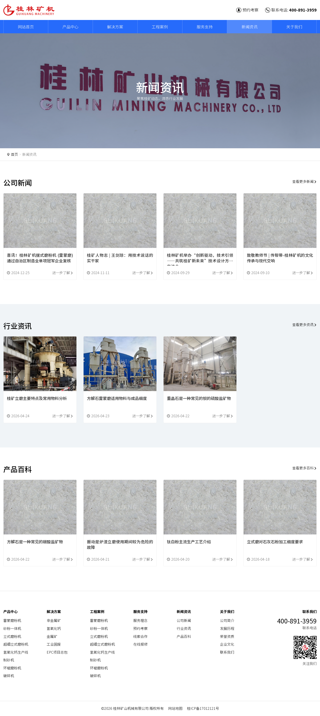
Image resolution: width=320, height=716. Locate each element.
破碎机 (8, 675)
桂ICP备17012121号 (203, 708)
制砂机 (8, 660)
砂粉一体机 (12, 628)
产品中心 (70, 27)
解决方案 (115, 27)
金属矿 (52, 636)
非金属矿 (54, 620)
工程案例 (160, 27)
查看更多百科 (304, 468)
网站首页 (26, 27)
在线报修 (140, 644)
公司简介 (227, 620)
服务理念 (140, 620)
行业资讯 (184, 628)
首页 (14, 154)
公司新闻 (184, 620)
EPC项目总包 (57, 652)
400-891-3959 (303, 10)
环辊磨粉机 (12, 668)
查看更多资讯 (304, 324)
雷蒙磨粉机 (12, 620)
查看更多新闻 (304, 181)
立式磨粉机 (12, 636)
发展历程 (227, 628)
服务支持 (205, 27)
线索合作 (140, 636)
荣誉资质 (227, 636)
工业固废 (54, 644)
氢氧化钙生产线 (15, 652)
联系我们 (227, 652)
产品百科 (184, 636)
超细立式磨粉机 (15, 644)
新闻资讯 (250, 27)
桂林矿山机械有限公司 (131, 708)
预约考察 (247, 10)
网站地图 (175, 708)
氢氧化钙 (54, 628)
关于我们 (294, 27)
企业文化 (227, 644)
